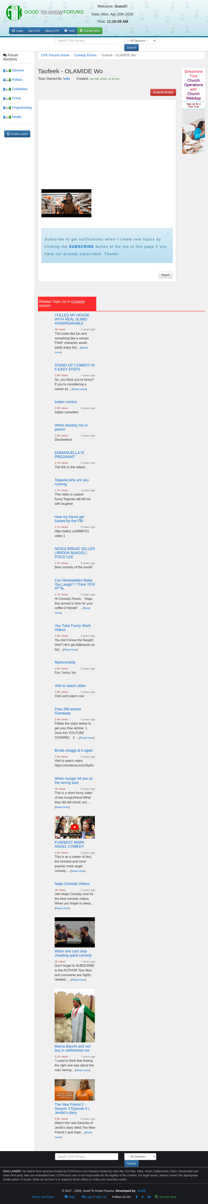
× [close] (168, 233)
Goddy (141, 1190)
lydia (66, 78)
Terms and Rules (43, 1197)
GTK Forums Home (55, 55)
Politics (12, 79)
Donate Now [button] (90, 30)
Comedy (78, 302)
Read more (79, 389)
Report (165, 275)
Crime (12, 98)
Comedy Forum (85, 55)
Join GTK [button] (34, 30)
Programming (17, 107)
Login (87, 1197)
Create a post (17, 134)
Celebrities (15, 89)
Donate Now (165, 1197)
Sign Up (100, 1197)
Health (12, 117)
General (13, 70)
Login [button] (17, 30)
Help (69, 30)
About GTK (52, 30)
